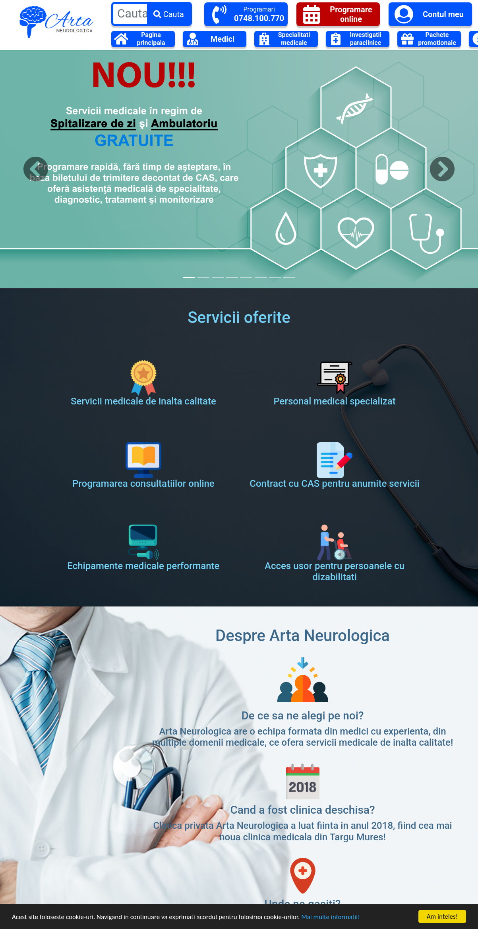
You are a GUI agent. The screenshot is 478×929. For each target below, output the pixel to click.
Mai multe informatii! (330, 919)
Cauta (168, 14)
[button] (36, 169)
